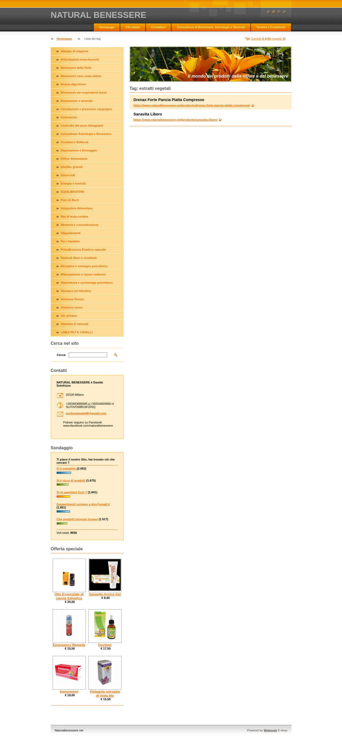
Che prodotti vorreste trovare (77, 519)
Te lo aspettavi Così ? (72, 492)
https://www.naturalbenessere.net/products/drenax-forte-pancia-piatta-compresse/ (192, 105)
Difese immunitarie (74, 158)
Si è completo (67, 468)
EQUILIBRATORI (72, 191)
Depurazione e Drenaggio (79, 150)
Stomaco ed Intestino (76, 291)
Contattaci (158, 27)
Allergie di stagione (74, 51)
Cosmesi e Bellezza (74, 142)
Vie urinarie (69, 315)
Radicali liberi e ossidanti (79, 257)
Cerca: (61, 355)
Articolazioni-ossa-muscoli (80, 59)
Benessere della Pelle (76, 67)
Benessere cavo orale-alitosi (81, 76)
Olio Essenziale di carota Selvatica (69, 596)
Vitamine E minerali (74, 324)
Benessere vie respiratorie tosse (84, 92)
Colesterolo (69, 117)
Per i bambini (70, 241)
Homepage (106, 27)
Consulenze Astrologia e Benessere (86, 133)
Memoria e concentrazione (80, 224)
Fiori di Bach (70, 200)
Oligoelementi (71, 233)
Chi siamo (133, 27)
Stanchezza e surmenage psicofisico (87, 282)
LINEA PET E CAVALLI (77, 332)
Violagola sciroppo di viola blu (105, 694)
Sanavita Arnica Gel (105, 594)
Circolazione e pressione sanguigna (86, 109)
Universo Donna (72, 299)
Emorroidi (68, 175)
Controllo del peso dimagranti (82, 125)
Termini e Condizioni (270, 27)
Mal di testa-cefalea (74, 216)
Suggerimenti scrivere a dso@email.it (83, 504)
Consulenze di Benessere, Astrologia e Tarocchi (211, 27)
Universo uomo (72, 307)
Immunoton (69, 692)
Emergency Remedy (69, 645)
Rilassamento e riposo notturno (83, 274)
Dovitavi (105, 645)
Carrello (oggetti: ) (268, 38)
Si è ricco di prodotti (71, 480)
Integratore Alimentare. (77, 208)
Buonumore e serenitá (76, 100)
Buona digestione (73, 84)
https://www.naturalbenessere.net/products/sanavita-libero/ (176, 119)
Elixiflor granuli (72, 167)
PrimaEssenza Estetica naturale (83, 249)
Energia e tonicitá (73, 183)
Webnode (270, 730)
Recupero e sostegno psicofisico (84, 266)
